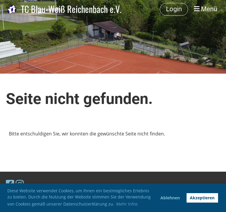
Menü (205, 9)
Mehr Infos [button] (127, 204)
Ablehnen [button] (170, 198)
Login (174, 9)
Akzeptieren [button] (202, 198)
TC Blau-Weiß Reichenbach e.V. (71, 9)
